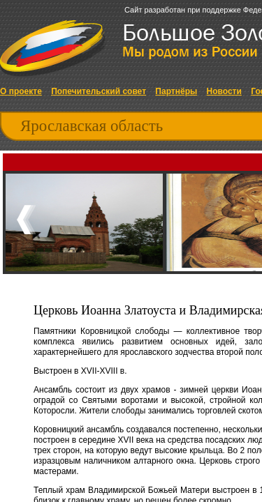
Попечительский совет (98, 91)
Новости (224, 91)
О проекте (21, 91)
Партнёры (176, 91)
